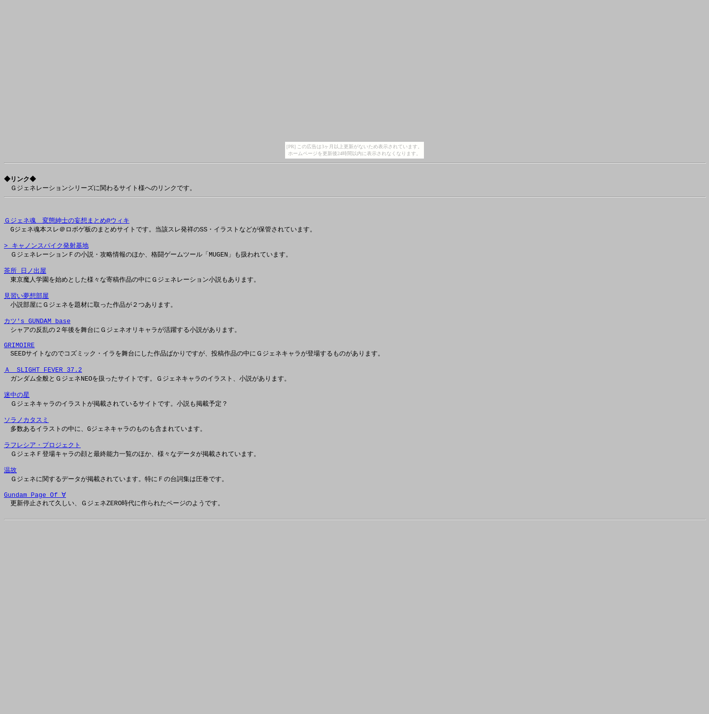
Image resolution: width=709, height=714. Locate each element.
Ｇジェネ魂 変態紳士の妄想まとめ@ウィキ (66, 226)
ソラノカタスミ (26, 446)
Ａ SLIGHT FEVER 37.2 (43, 391)
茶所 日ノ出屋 (25, 281)
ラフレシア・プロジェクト (42, 473)
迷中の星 (17, 418)
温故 (10, 501)
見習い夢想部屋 (26, 308)
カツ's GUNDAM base (37, 336)
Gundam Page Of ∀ (34, 528)
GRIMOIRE (19, 363)
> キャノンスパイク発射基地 (46, 253)
